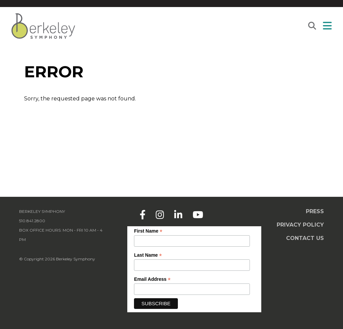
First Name (148, 231)
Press (315, 211)
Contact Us (305, 238)
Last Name (148, 255)
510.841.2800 (32, 220)
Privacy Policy (300, 225)
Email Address (152, 279)
